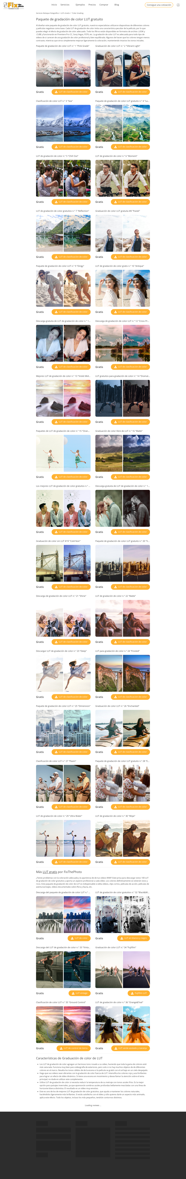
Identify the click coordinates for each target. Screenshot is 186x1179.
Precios (92, 4)
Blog (116, 4)
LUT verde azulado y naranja (132, 1048)
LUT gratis (50, 872)
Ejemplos (80, 4)
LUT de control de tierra (75, 1048)
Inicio (54, 4)
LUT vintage (81, 993)
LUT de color (80, 938)
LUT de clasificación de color (72, 91)
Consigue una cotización (159, 4)
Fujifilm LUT (140, 993)
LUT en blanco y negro (135, 938)
